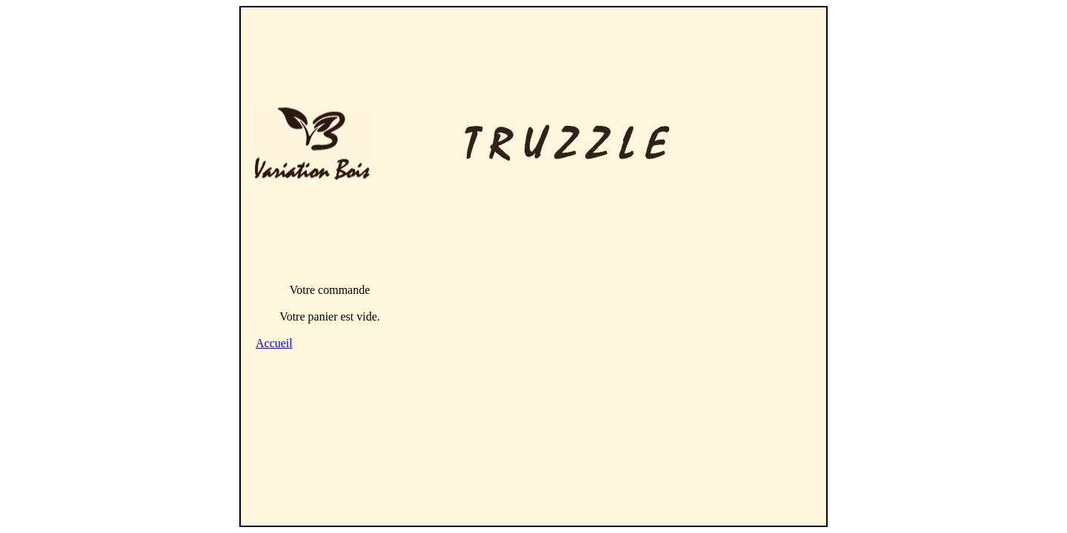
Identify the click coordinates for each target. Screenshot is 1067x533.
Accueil (274, 343)
